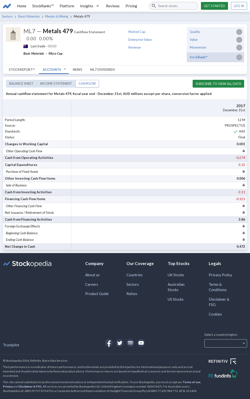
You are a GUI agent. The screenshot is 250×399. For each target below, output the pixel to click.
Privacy (8, 386)
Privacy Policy (220, 275)
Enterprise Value (140, 39)
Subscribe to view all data (218, 84)
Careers (91, 284)
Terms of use (191, 382)
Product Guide (97, 293)
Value (194, 39)
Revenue (134, 47)
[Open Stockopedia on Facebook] (109, 343)
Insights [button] (90, 5)
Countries (134, 275)
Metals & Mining (56, 16)
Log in (239, 6)
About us (92, 275)
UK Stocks (176, 275)
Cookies (215, 314)
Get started (214, 6)
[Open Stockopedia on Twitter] (120, 343)
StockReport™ (22, 70)
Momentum (198, 47)
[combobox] (173, 6)
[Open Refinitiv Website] (228, 361)
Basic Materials (29, 16)
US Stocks (176, 299)
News (77, 70)
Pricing (131, 6)
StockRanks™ (43, 6)
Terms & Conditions (218, 287)
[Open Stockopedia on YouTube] (141, 343)
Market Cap (137, 32)
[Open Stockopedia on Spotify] (130, 343)
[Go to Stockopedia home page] (7, 6)
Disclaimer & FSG (219, 302)
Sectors (7, 16)
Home (21, 6)
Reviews (113, 6)
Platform (67, 6)
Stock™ (199, 57)
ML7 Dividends (102, 70)
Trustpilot (11, 345)
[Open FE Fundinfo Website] (228, 374)
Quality (195, 32)
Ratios (131, 293)
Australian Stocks (176, 287)
